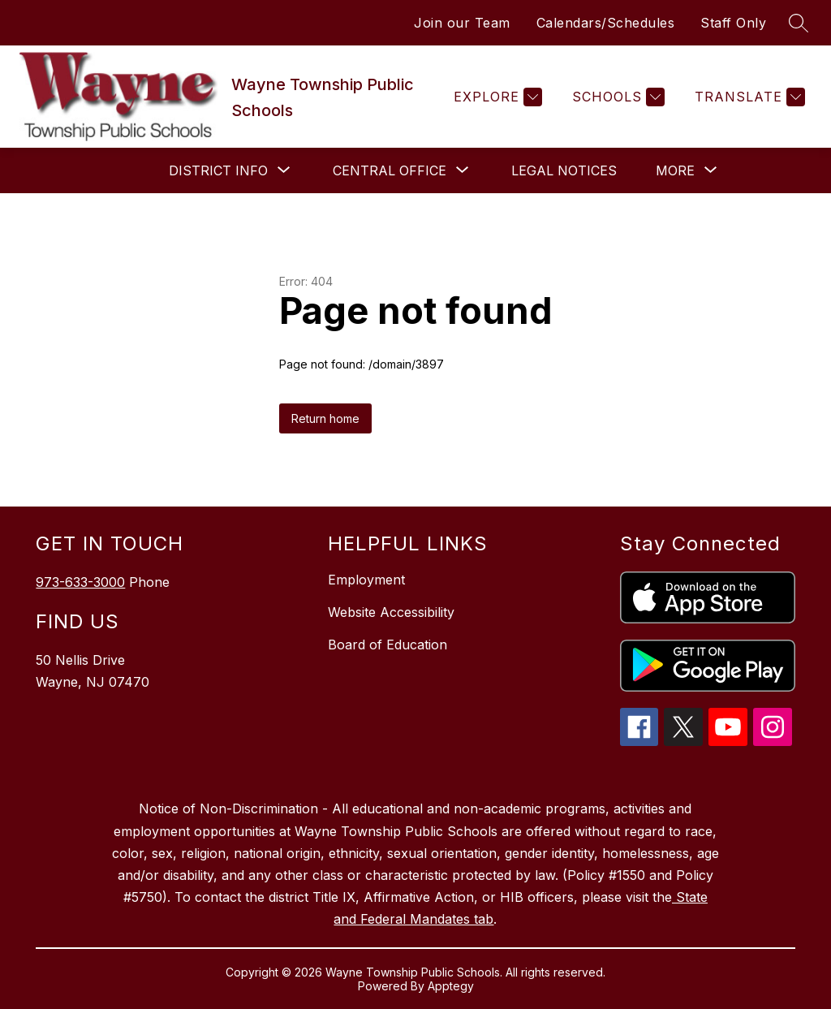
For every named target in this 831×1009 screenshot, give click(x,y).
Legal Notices (564, 170)
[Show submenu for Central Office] (389, 170)
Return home (325, 418)
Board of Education (387, 644)
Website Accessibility (391, 612)
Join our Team (462, 23)
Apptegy (451, 986)
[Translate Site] (748, 97)
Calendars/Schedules (605, 23)
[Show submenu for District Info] (218, 170)
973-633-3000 (80, 582)
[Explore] (496, 97)
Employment (366, 579)
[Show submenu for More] (675, 170)
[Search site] (798, 22)
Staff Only (733, 23)
